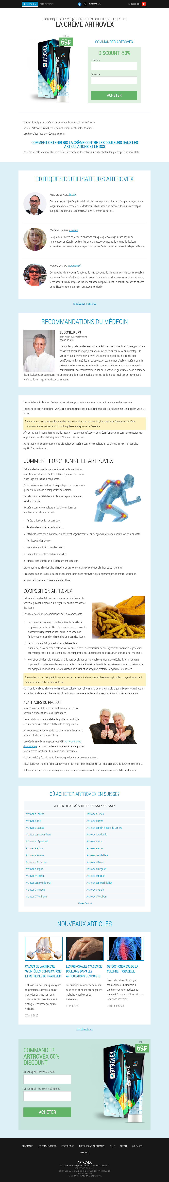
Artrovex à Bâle (33, 820)
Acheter (114, 95)
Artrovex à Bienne (95, 862)
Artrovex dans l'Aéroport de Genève (104, 827)
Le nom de (95, 60)
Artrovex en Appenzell (37, 841)
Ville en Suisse (85, 903)
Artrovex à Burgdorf (96, 868)
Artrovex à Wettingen (36, 896)
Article (123, 1146)
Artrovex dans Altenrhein (38, 834)
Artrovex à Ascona (35, 855)
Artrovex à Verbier (95, 889)
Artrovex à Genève (35, 814)
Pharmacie (27, 1146)
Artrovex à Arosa (94, 848)
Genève (73, 230)
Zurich (72, 194)
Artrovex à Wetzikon (96, 896)
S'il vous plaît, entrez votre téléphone (41, 1088)
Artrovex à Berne (94, 820)
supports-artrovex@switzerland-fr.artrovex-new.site (84, 1165)
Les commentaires (47, 1146)
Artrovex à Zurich (95, 814)
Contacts (137, 1146)
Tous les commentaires (84, 303)
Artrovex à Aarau (94, 841)
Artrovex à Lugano (35, 827)
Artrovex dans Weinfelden (99, 882)
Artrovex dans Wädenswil (38, 882)
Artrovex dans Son (95, 875)
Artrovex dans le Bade (97, 855)
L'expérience (67, 1146)
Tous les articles (85, 1029)
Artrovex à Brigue (34, 868)
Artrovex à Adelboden (97, 834)
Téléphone (95, 74)
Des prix (84, 1152)
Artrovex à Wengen (35, 889)
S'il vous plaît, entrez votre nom (39, 1072)
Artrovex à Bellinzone (36, 862)
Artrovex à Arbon (34, 848)
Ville (112, 1146)
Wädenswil (74, 266)
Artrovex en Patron (35, 875)
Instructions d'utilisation (92, 1146)
